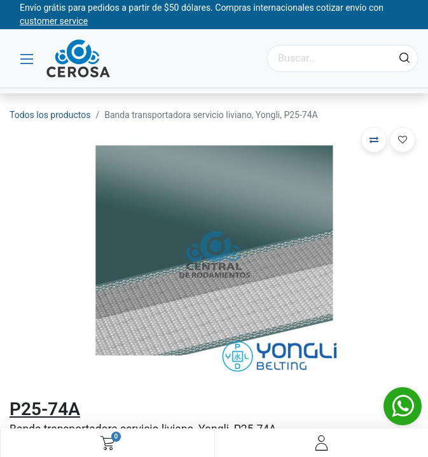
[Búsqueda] (404, 58)
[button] (374, 139)
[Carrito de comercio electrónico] (107, 443)
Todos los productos (50, 115)
